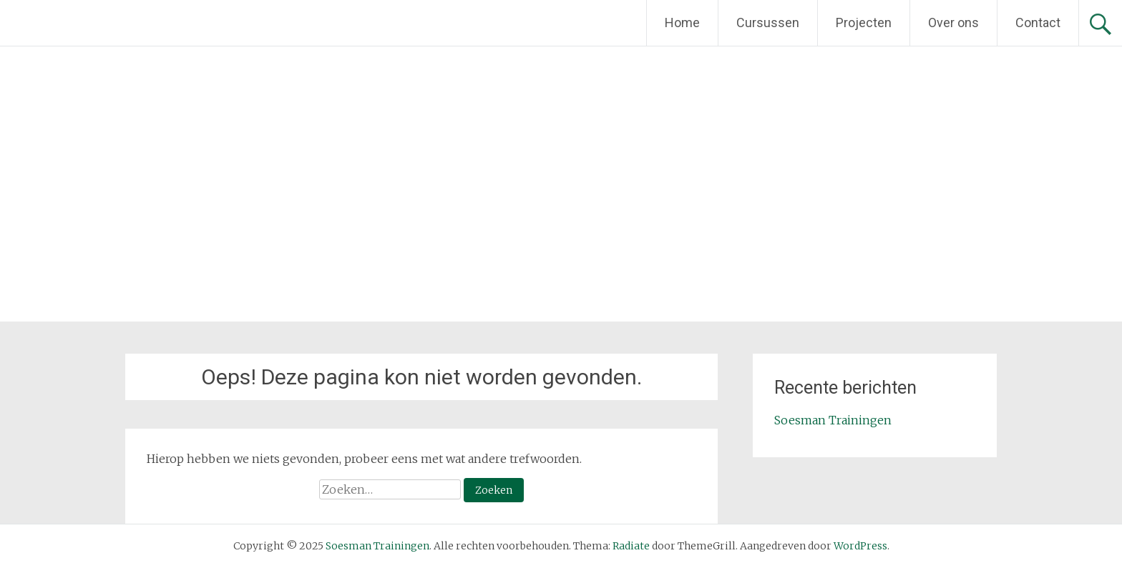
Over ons (953, 22)
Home (682, 22)
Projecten (864, 22)
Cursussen (767, 22)
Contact (1037, 22)
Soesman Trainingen (833, 420)
